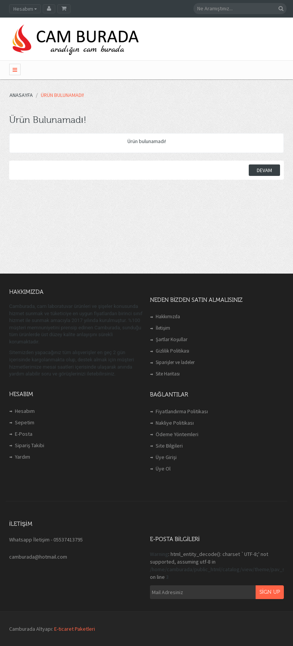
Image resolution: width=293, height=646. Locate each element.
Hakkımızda (168, 316)
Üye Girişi (166, 457)
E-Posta (23, 433)
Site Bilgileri (169, 445)
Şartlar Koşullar (171, 339)
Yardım (22, 456)
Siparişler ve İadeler (175, 362)
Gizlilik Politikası (172, 351)
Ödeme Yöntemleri (177, 434)
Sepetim (24, 422)
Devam (264, 170)
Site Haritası (168, 374)
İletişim (163, 328)
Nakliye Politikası (175, 422)
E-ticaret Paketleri (74, 628)
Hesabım (25, 411)
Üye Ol (163, 468)
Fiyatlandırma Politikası (182, 411)
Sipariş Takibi (29, 445)
